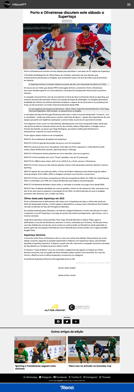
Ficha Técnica (68, 380)
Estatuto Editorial (79, 380)
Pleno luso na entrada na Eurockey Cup (90, 366)
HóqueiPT (60, 380)
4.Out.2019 (67, 21)
